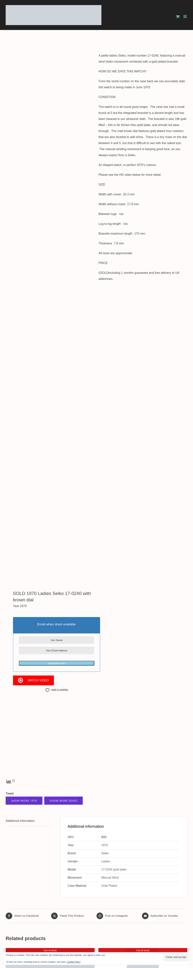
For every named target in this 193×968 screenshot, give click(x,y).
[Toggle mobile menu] (185, 16)
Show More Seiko (63, 800)
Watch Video (38, 680)
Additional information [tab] (20, 820)
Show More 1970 (24, 800)
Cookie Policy (73, 962)
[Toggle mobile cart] (178, 16)
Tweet (10, 793)
